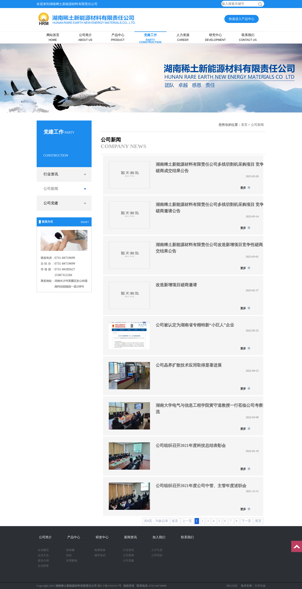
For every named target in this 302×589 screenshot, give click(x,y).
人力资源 (183, 37)
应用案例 (71, 560)
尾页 (258, 521)
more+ (85, 222)
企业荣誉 (43, 565)
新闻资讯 (130, 537)
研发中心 (102, 537)
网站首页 (53, 37)
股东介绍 (43, 560)
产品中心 (118, 37)
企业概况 (43, 550)
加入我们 (158, 537)
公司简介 (85, 37)
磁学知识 (100, 555)
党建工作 (150, 38)
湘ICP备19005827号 (109, 585)
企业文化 (43, 555)
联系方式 (47, 221)
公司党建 (51, 203)
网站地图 (231, 585)
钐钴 (69, 555)
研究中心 (215, 37)
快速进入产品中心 (241, 19)
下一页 (246, 521)
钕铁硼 (70, 550)
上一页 (187, 521)
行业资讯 (51, 174)
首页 (244, 124)
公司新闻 (51, 189)
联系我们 (248, 37)
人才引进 (156, 550)
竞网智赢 (260, 585)
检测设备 (100, 550)
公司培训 (156, 555)
